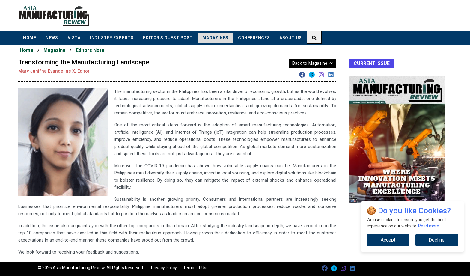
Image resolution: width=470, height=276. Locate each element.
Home (29, 37)
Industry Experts (111, 37)
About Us (290, 37)
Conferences (254, 37)
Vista (74, 37)
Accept (388, 240)
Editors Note (90, 50)
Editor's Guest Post (168, 37)
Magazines (215, 37)
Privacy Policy (164, 267)
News (52, 37)
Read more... (430, 226)
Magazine (54, 50)
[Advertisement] (274, 14)
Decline (437, 240)
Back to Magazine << (312, 63)
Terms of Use (196, 267)
